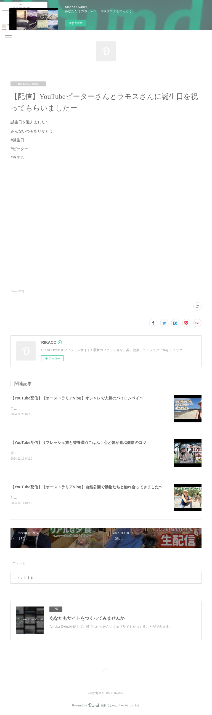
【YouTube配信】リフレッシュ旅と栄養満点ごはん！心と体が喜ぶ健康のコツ (78, 442)
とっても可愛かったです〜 (30, 497)
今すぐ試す (76, 23)
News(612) (17, 291)
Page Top (106, 671)
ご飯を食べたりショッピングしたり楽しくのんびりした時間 (55, 409)
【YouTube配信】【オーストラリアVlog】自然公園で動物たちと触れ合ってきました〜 (86, 487)
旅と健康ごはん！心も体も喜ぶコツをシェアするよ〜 (50, 453)
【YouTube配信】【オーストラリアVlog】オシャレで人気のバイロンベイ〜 (76, 398)
